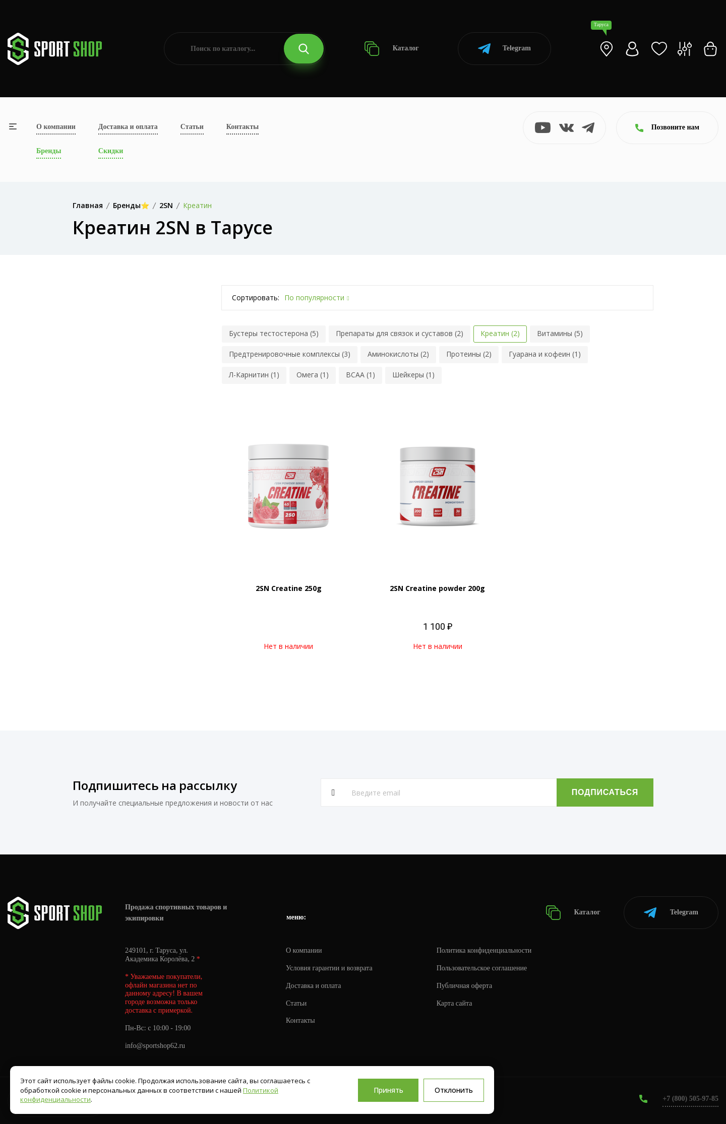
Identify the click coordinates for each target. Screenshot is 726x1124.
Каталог (391, 48)
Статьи (192, 126)
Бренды (48, 151)
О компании (56, 126)
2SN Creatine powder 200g (437, 588)
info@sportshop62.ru (155, 1045)
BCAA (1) (360, 374)
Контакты (242, 126)
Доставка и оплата (128, 126)
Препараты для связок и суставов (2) (399, 333)
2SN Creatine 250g (289, 588)
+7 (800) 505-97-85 (690, 1098)
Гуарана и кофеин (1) (545, 354)
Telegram (504, 48)
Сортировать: (255, 297)
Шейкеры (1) (413, 374)
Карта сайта (454, 1003)
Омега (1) (312, 374)
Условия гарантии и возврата (329, 968)
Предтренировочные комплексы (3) (289, 354)
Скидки (110, 151)
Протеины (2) (469, 354)
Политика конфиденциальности (484, 950)
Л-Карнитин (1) (254, 374)
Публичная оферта (464, 985)
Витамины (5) (560, 333)
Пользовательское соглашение (482, 968)
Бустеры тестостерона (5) (274, 333)
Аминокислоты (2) (398, 354)
